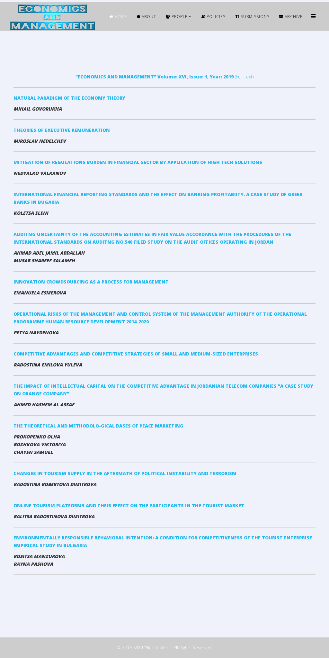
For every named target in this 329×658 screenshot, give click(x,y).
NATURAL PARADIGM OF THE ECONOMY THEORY (69, 98)
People (177, 16)
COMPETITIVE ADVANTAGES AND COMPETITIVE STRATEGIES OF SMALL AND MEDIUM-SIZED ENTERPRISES (135, 354)
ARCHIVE (291, 16)
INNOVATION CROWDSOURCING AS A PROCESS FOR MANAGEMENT (91, 282)
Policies (213, 16)
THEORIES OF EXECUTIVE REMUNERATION (61, 130)
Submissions (252, 16)
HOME (118, 16)
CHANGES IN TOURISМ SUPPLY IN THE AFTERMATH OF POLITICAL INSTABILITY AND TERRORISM (124, 473)
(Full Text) (164, 77)
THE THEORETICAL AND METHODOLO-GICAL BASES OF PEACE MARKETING (98, 426)
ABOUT (146, 16)
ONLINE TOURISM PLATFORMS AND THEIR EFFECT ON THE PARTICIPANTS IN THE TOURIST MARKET (128, 505)
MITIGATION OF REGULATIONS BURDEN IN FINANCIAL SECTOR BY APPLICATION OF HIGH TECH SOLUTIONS (137, 162)
